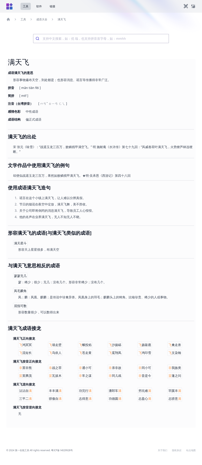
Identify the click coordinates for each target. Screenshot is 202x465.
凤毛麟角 (20, 291)
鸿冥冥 (25, 345)
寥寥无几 (20, 276)
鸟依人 (55, 353)
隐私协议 (176, 450)
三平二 (25, 398)
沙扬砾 (115, 345)
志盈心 (144, 398)
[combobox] (101, 38)
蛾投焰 (85, 345)
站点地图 (191, 450)
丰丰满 (55, 390)
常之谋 (85, 375)
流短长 (25, 353)
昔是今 (144, 375)
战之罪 (55, 368)
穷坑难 (144, 390)
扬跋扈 (144, 345)
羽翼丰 (174, 390)
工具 (25, 6)
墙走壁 (55, 345)
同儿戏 (115, 375)
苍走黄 (85, 353)
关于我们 (162, 450)
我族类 (174, 368)
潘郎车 (115, 390)
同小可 (144, 368)
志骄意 (174, 398)
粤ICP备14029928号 (62, 450)
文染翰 (174, 353)
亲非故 (115, 368)
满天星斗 (20, 243)
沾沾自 (25, 390)
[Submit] (38, 38)
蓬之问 (174, 375)
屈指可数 (20, 306)
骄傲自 (55, 398)
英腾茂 (25, 375)
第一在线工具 (22, 450)
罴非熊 (25, 368)
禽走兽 (174, 345)
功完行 (85, 390)
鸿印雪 (144, 353)
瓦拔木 (55, 375)
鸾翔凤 (115, 353)
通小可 (85, 368)
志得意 (85, 398)
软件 (39, 6)
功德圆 (115, 398)
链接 (52, 6)
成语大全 (41, 19)
